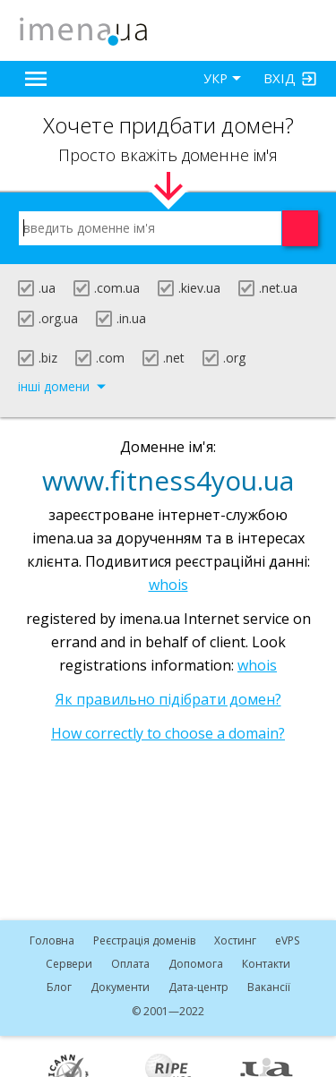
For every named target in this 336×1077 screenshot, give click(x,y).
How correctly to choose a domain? (168, 733)
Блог (59, 987)
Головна (52, 940)
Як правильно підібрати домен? (168, 699)
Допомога (195, 963)
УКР (215, 78)
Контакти (266, 963)
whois (168, 584)
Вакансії (268, 987)
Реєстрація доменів (144, 940)
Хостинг (235, 940)
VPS (287, 940)
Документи (120, 987)
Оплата (130, 963)
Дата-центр (198, 987)
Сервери (69, 963)
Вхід (279, 78)
